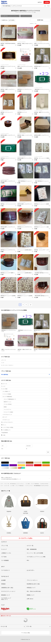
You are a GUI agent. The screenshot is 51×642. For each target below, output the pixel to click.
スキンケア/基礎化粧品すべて (27, 399)
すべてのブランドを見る (25, 538)
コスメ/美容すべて (26, 391)
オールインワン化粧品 (27, 412)
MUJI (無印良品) (25, 374)
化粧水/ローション (27, 401)
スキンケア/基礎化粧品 (26, 396)
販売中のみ (4, 20)
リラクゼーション (26, 419)
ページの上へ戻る (25, 632)
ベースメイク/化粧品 (26, 394)
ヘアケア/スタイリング (26, 414)
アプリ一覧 (28, 626)
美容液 (27, 406)
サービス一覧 (4, 626)
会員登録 (47, 2)
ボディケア (26, 417)
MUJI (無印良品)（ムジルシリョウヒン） (10, 16)
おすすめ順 (12, 20)
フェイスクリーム (27, 409)
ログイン (40, 2)
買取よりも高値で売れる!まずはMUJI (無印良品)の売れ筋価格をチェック (25, 478)
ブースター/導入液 (27, 404)
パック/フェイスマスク (26, 16)
